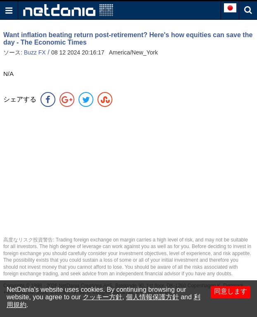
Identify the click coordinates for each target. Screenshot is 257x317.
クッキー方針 (102, 296)
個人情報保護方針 (152, 296)
